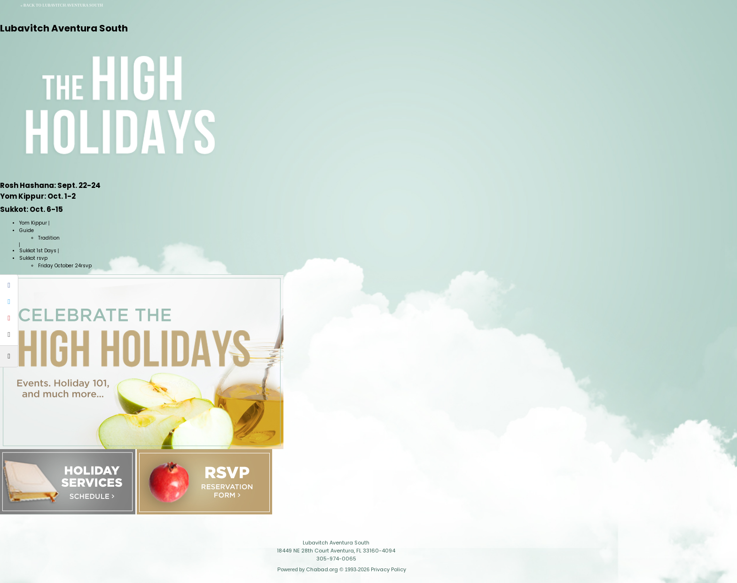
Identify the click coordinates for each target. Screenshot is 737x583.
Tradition (49, 237)
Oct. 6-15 (31, 209)
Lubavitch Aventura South (64, 28)
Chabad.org (322, 569)
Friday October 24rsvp (65, 265)
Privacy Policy (388, 569)
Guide (26, 230)
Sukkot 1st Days (37, 250)
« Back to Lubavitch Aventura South (62, 5)
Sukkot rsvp (33, 258)
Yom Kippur (33, 222)
